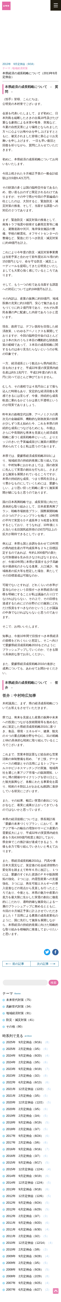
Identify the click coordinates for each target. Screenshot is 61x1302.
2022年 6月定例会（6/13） (24, 1082)
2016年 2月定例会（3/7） (24, 1156)
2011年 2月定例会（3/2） (24, 1236)
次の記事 (46, 963)
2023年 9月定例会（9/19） (24, 1069)
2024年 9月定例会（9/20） (24, 1055)
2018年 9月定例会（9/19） (24, 1122)
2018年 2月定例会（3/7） (24, 1129)
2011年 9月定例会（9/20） (24, 1222)
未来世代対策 (19, 999)
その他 (15, 1026)
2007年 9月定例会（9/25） (24, 1283)
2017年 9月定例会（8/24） (24, 1135)
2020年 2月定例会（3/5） (24, 1109)
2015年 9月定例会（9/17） (24, 1162)
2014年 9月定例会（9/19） (24, 1176)
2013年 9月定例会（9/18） (19, 64)
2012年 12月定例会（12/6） (25, 1196)
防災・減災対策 (21, 1020)
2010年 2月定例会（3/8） (24, 1249)
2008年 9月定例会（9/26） (24, 1269)
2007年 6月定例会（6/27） (24, 1289)
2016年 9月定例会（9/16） (24, 1149)
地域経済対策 (20, 68)
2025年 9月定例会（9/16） (24, 1042)
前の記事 (14, 963)
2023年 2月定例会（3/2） (24, 1075)
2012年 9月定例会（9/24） (24, 1202)
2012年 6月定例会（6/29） (24, 1209)
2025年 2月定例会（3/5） (24, 1049)
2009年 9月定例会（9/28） (24, 1256)
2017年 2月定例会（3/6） (24, 1142)
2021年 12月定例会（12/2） (25, 1089)
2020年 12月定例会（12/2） (25, 1102)
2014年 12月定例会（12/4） (25, 1182)
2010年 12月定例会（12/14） (26, 1242)
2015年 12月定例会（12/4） (25, 1169)
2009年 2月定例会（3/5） (24, 1262)
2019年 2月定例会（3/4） (24, 1115)
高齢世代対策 (19, 1006)
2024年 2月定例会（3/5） (24, 1062)
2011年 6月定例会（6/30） (24, 1229)
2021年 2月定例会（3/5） (24, 1095)
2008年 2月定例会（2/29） (24, 1276)
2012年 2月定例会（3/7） (24, 1216)
